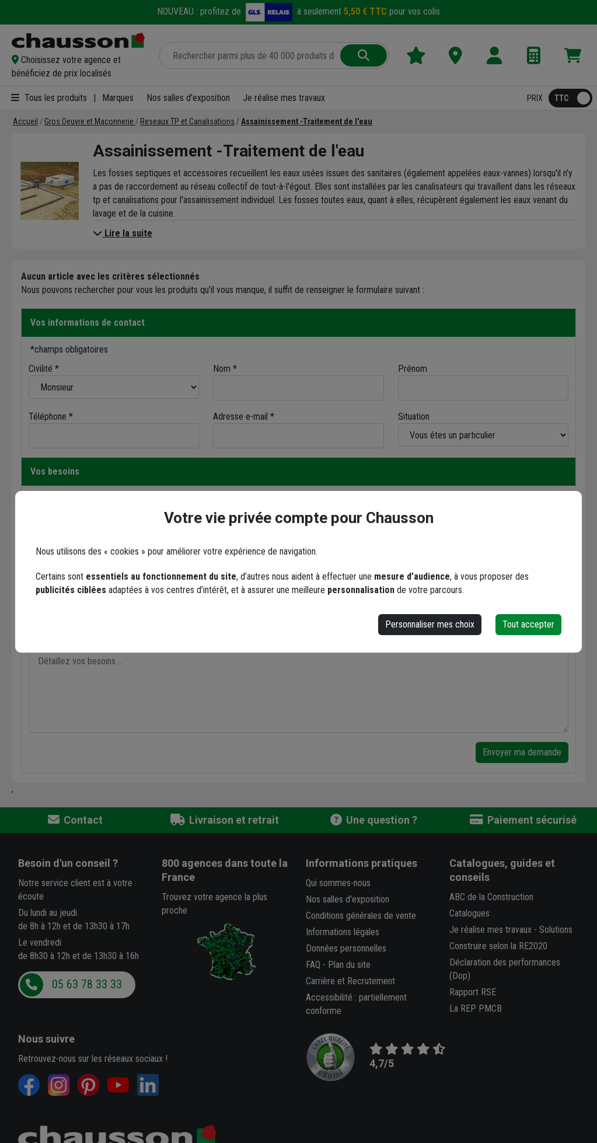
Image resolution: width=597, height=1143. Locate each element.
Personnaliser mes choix (429, 624)
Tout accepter (528, 624)
